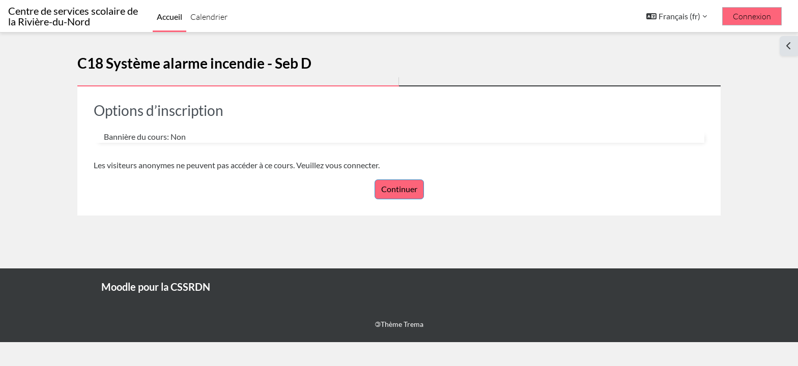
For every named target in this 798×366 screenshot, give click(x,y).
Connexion (752, 16)
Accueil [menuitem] (169, 16)
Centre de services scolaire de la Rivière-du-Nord (73, 16)
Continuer (399, 189)
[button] (677, 16)
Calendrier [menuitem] (208, 17)
